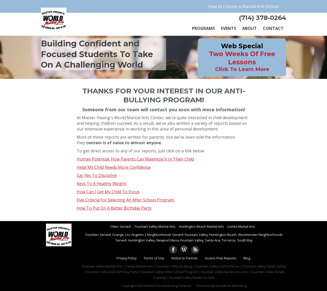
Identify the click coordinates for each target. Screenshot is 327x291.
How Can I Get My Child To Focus (108, 192)
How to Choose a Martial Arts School (243, 6)
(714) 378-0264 (262, 17)
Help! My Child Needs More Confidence (114, 167)
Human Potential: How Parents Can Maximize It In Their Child (135, 159)
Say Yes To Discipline (97, 175)
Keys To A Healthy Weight (101, 183)
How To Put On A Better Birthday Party (114, 208)
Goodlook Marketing (231, 285)
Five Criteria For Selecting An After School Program (125, 200)
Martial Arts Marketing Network (167, 285)
